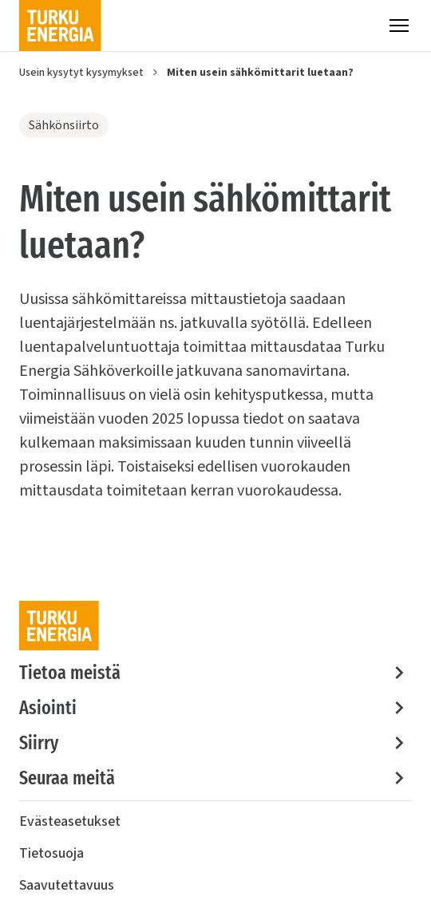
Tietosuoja (51, 853)
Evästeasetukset (70, 821)
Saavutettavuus (66, 885)
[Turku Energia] (60, 25)
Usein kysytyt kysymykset (81, 73)
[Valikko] (399, 25)
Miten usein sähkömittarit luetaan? (260, 73)
